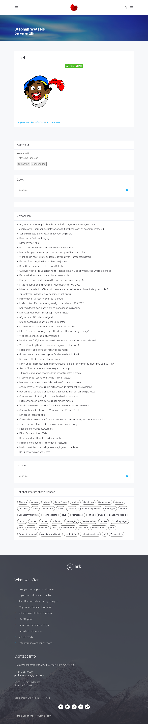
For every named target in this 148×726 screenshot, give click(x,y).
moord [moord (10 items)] (22, 521)
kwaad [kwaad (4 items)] (101, 515)
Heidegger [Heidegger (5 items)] (110, 508)
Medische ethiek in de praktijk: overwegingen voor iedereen (49, 447)
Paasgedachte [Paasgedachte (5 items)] (88, 521)
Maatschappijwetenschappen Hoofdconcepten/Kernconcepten (52, 252)
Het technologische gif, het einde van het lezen (43, 442)
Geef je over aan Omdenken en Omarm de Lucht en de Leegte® (51, 280)
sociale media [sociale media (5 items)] (99, 527)
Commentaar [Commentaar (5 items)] (104, 502)
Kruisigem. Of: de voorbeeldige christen (39, 359)
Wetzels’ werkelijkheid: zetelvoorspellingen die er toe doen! (49, 345)
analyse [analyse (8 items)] (34, 502)
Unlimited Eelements (30, 631)
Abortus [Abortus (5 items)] (23, 502)
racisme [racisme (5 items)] (31, 527)
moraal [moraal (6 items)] (33, 521)
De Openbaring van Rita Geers (34, 452)
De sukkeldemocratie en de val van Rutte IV (41, 266)
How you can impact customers (36, 589)
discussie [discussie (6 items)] (23, 508)
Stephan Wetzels (25, 122)
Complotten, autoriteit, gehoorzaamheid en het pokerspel (48, 396)
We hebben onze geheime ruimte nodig (39, 336)
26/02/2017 (40, 122)
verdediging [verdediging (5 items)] (71, 534)
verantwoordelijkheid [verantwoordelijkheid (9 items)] (51, 534)
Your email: (23, 153)
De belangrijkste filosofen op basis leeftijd (40, 438)
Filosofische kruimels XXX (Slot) (36, 428)
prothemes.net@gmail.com (29, 675)
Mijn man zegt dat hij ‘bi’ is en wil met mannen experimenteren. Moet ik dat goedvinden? (63, 289)
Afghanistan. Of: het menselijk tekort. (38, 317)
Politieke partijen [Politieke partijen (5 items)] (119, 521)
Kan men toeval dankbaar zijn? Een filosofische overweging (50, 308)
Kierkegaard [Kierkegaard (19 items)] (78, 515)
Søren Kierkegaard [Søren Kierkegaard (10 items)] (28, 534)
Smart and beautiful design (34, 625)
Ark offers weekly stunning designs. (38, 601)
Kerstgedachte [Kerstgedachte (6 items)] (50, 515)
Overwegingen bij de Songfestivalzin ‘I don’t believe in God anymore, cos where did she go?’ (66, 270)
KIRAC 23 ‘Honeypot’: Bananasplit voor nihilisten (44, 312)
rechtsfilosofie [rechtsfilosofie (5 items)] (68, 527)
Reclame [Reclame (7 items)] (83, 527)
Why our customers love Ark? (35, 607)
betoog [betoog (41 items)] (46, 502)
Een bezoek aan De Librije (32, 415)
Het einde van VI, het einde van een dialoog (41, 298)
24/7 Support (26, 619)
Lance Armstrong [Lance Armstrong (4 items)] (117, 515)
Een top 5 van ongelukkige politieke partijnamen (43, 261)
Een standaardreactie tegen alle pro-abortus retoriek (46, 247)
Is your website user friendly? (35, 595)
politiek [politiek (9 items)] (103, 521)
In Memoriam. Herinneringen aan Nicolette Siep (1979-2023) (50, 284)
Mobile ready (26, 637)
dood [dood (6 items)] (35, 508)
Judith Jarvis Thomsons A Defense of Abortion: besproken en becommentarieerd (61, 229)
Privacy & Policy (44, 716)
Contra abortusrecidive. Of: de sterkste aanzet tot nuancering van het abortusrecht (61, 419)
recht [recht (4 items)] (54, 527)
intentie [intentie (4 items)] (123, 508)
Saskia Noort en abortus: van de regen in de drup (44, 368)
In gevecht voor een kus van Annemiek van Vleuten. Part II (48, 326)
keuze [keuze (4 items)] (64, 515)
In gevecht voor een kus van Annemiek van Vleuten (45, 377)
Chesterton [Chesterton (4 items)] (88, 502)
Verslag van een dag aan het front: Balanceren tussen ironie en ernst (54, 405)
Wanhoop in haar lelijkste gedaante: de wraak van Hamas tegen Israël (55, 257)
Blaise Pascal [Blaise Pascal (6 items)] (61, 502)
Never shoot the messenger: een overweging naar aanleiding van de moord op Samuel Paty (66, 363)
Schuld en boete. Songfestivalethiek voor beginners (45, 233)
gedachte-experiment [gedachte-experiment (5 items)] (90, 508)
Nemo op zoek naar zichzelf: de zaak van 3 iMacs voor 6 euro (51, 382)
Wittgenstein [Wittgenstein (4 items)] (117, 534)
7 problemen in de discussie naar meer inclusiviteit (45, 294)
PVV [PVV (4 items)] (21, 527)
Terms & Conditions (23, 716)
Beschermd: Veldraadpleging (34, 238)
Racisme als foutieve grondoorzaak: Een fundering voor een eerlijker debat (57, 391)
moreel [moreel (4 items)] (44, 521)
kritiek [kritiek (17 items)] (91, 515)
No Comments (53, 122)
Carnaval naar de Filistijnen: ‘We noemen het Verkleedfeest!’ (49, 410)
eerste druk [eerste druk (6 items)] (47, 508)
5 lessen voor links (29, 243)
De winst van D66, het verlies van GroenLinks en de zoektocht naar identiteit (57, 340)
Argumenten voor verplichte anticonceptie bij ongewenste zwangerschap (57, 224)
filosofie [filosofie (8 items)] (72, 508)
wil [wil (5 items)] (104, 534)
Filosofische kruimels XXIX (33, 433)
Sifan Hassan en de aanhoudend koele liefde (42, 322)
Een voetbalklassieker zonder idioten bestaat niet (44, 275)
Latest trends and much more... (36, 643)
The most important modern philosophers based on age (48, 424)
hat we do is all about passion (35, 613)
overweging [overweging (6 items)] (71, 521)
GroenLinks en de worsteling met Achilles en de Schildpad (49, 354)
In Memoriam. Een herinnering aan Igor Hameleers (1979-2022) (52, 303)
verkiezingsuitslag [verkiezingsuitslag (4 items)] (90, 534)
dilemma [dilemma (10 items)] (119, 502)
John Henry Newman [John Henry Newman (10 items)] (29, 515)
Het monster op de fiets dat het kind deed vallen (43, 349)
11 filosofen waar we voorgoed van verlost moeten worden (50, 373)
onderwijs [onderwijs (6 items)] (56, 521)
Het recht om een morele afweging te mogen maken (46, 401)
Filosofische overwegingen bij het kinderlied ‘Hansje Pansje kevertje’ (54, 331)
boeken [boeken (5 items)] (75, 502)
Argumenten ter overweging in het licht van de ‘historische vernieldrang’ (55, 387)
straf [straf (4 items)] (112, 527)
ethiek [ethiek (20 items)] (60, 508)
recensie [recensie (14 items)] (43, 527)
